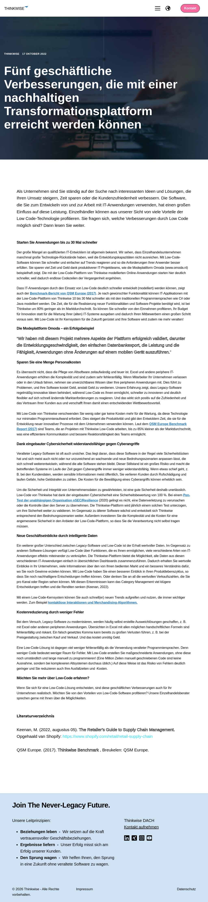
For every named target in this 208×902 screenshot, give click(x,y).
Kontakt (190, 8)
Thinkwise (12, 53)
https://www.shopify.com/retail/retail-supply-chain (108, 736)
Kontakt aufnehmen (141, 827)
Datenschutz (186, 889)
